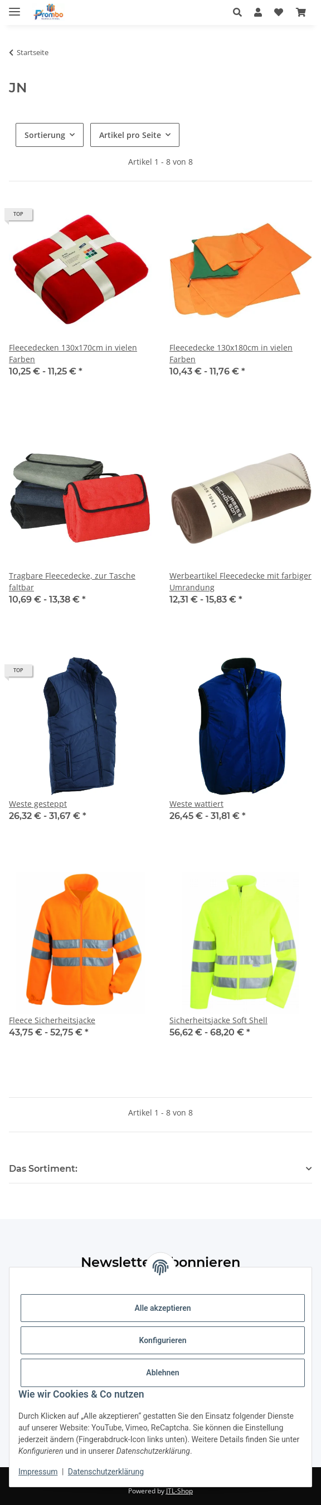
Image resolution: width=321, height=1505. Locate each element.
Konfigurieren (162, 1340)
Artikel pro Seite (130, 135)
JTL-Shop (179, 1491)
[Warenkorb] (301, 12)
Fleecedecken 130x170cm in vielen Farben (73, 353)
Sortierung (45, 135)
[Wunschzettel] (278, 12)
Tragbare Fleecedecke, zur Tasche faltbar (72, 581)
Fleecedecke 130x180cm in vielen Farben (231, 353)
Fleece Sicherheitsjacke (52, 1020)
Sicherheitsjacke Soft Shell (218, 1020)
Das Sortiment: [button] (43, 1168)
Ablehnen (162, 1372)
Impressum (37, 1471)
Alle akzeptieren (162, 1308)
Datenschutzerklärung (106, 1471)
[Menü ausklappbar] (14, 7)
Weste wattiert (196, 803)
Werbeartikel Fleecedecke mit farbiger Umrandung (240, 581)
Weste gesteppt (38, 803)
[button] (240, 12)
